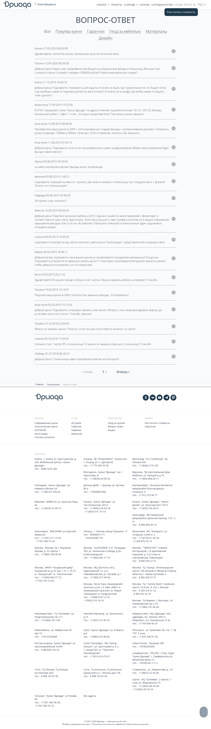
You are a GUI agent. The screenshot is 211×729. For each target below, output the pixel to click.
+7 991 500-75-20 (45, 540)
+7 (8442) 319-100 (148, 464)
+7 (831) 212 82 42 (100, 619)
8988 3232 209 (49, 468)
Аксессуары (41, 433)
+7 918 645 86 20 (148, 622)
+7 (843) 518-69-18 (100, 507)
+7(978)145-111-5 (148, 662)
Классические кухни (46, 426)
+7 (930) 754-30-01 (149, 507)
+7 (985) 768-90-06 (51, 553)
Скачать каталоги (45, 436)
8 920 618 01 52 (147, 589)
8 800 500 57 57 (147, 560)
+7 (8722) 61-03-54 (149, 537)
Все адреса (90, 695)
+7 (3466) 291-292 (50, 619)
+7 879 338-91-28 (148, 636)
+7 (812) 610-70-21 (100, 655)
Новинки (76, 429)
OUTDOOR (40, 429)
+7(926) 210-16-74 (94, 599)
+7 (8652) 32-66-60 (149, 672)
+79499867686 (98, 491)
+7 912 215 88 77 (148, 494)
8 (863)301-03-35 (50, 649)
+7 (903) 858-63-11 (149, 478)
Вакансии (76, 433)
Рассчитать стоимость (181, 12)
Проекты (116, 4)
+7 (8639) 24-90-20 (100, 478)
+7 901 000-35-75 (44, 705)
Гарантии (95, 31)
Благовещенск (47, 4)
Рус (202, 5)
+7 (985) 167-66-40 (149, 606)
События (76, 426)
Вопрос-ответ (115, 426)
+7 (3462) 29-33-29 (143, 688)
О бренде (130, 4)
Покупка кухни (69, 31)
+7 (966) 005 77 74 (100, 557)
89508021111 (97, 533)
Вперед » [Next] (123, 372)
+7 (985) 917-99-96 (100, 576)
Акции (111, 429)
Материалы (156, 31)
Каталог (103, 4)
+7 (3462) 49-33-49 (149, 685)
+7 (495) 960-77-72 (51, 576)
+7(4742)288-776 (93, 537)
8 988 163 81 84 (98, 675)
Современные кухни (46, 422)
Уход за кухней (116, 422)
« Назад (86, 372)
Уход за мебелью (125, 31)
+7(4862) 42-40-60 (99, 636)
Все (47, 31)
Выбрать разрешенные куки (76, 723)
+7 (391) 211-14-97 (51, 537)
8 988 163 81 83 (49, 675)
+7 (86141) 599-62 (50, 491)
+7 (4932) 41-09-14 (51, 507)
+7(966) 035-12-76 (99, 596)
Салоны (144, 4)
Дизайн (105, 38)
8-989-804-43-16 (148, 524)
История (76, 422)
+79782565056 (147, 645)
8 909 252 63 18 (142, 593)
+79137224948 (49, 636)
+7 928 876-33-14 (142, 540)
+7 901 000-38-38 (50, 701)
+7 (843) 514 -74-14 (95, 510)
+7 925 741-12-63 (44, 580)
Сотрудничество (163, 4)
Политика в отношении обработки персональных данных (120, 723)
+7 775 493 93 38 (99, 464)
